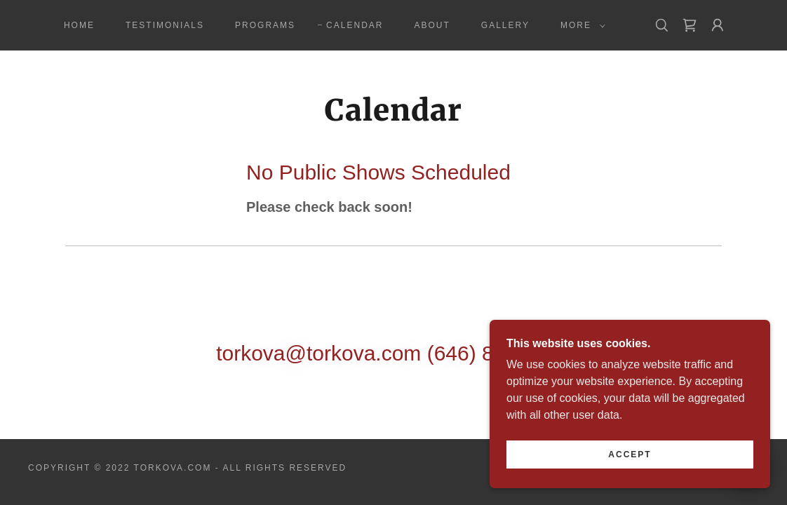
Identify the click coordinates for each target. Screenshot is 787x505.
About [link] (432, 25)
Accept (629, 464)
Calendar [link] (354, 25)
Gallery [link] (505, 25)
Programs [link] (265, 25)
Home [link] (79, 25)
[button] (580, 25)
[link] (689, 25)
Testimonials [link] (165, 25)
